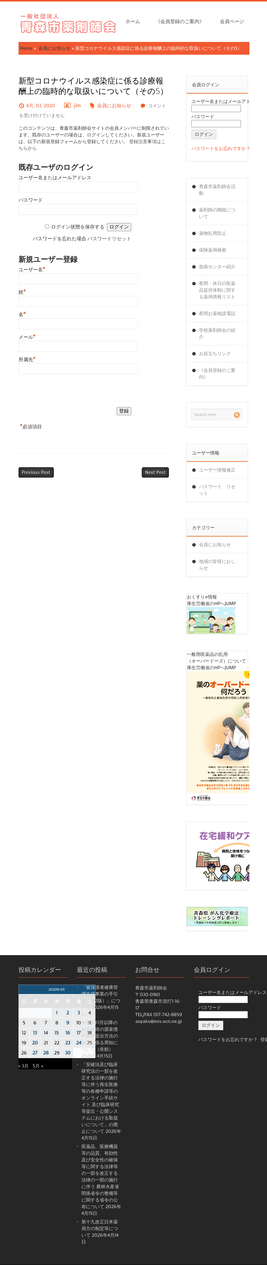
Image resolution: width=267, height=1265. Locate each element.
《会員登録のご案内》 (180, 21)
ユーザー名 (32, 269)
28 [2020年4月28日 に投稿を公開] (46, 1053)
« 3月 (24, 1066)
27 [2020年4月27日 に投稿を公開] (35, 1053)
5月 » (38, 1066)
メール (27, 337)
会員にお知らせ (54, 48)
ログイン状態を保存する (77, 226)
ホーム (132, 21)
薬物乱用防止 (212, 233)
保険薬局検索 (212, 250)
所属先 (27, 359)
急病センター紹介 (217, 267)
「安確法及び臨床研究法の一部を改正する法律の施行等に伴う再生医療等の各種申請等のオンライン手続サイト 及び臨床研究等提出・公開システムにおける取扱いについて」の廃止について (100, 1097)
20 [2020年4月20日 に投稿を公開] (35, 1043)
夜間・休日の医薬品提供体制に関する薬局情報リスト (217, 290)
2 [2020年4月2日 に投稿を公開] (68, 1013)
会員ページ (232, 21)
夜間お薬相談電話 (217, 313)
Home (26, 48)
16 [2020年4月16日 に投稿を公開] (68, 1033)
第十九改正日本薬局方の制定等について (99, 1228)
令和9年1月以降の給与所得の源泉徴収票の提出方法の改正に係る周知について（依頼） (99, 1036)
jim (77, 105)
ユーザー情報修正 (217, 470)
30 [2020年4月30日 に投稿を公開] (67, 1053)
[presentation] (65, 392)
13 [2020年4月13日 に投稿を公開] (35, 1033)
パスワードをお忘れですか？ (221, 149)
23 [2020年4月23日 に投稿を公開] (67, 1043)
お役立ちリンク (215, 354)
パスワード (31, 200)
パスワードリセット (109, 238)
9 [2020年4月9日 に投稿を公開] (67, 1023)
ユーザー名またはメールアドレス (55, 177)
